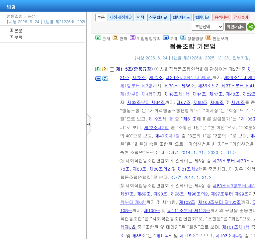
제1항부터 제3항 (136, 85)
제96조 (177, 194)
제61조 (190, 119)
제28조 (173, 77)
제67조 (184, 102)
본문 (16, 30)
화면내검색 (235, 26)
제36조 (188, 85)
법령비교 (202, 17)
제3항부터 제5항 (195, 77)
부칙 (16, 37)
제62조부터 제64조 (146, 102)
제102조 (187, 202)
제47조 (216, 94)
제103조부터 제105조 (219, 202)
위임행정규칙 (145, 38)
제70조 (238, 102)
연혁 (140, 17)
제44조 (199, 94)
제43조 (171, 94)
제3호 (130, 227)
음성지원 (221, 17)
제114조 (164, 235)
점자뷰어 (241, 17)
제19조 (155, 119)
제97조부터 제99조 (229, 194)
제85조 (219, 185)
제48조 (233, 94)
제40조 (162, 135)
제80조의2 (159, 169)
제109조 (152, 210)
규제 (170, 38)
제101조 (230, 227)
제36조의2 (208, 85)
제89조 (144, 194)
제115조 (188, 235)
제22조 (139, 77)
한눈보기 (217, 38)
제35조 (171, 85)
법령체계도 (181, 17)
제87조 (127, 194)
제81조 (184, 169)
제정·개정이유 (120, 17)
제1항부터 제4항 (136, 94)
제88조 (139, 235)
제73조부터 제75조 (231, 160)
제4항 (244, 227)
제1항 (183, 94)
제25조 (156, 77)
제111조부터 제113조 (188, 210)
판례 (102, 38)
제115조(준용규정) (135, 69)
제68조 (200, 102)
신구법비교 (158, 17)
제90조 (161, 194)
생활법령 (191, 38)
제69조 (217, 102)
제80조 (139, 169)
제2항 (163, 127)
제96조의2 (197, 194)
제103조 (223, 235)
